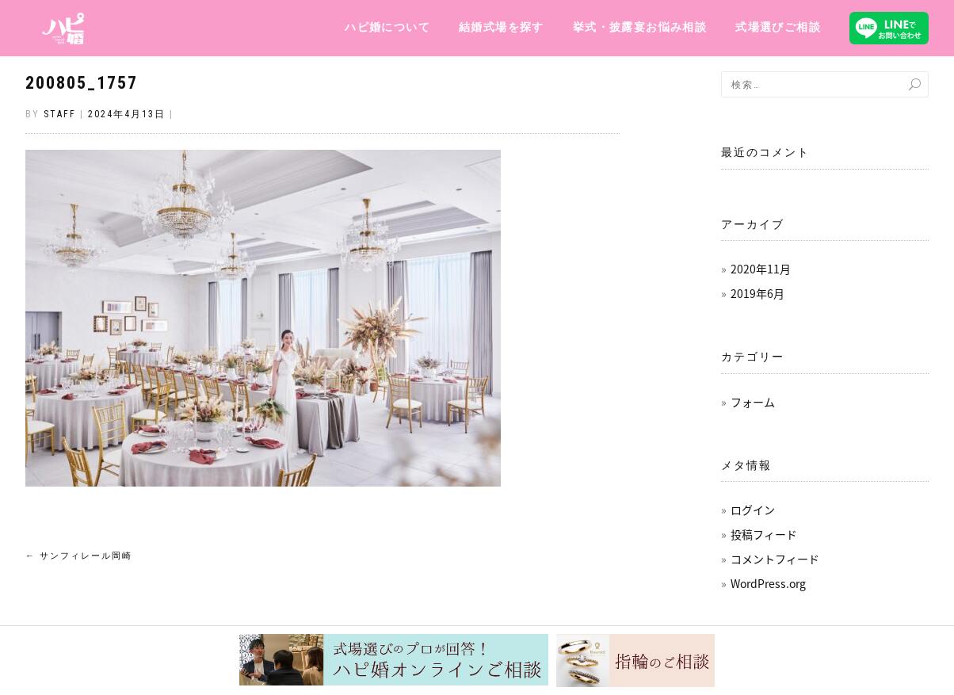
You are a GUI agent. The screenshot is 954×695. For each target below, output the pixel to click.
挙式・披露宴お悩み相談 (640, 27)
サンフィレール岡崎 (78, 556)
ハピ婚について (387, 27)
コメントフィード (775, 559)
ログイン (753, 509)
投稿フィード (764, 534)
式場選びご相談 (778, 27)
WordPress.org (768, 583)
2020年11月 (761, 269)
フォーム (753, 402)
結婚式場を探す (501, 27)
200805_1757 (81, 83)
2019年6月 (757, 293)
